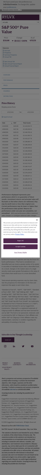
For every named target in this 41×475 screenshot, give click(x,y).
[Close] (37, 220)
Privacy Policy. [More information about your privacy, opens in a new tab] (19, 234)
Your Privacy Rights (20, 252)
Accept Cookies (20, 246)
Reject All (20, 240)
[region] (20, 237)
